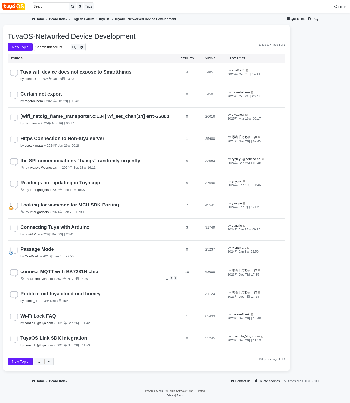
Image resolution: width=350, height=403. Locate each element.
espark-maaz (34, 145)
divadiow (31, 123)
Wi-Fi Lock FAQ (38, 316)
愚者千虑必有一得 (244, 137)
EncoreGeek (241, 314)
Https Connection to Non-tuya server (62, 138)
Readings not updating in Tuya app (60, 182)
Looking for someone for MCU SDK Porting (69, 204)
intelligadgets (39, 190)
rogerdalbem (34, 101)
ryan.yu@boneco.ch (44, 167)
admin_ (30, 301)
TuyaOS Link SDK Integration (53, 338)
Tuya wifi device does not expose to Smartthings (75, 71)
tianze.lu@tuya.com (39, 323)
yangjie (237, 181)
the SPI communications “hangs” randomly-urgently (80, 160)
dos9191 (31, 234)
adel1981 (31, 79)
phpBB (162, 391)
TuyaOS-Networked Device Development (72, 36)
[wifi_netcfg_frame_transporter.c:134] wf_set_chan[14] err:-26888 (94, 116)
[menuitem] (340, 6)
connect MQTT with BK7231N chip (59, 271)
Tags (88, 6)
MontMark (32, 256)
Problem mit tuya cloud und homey (60, 293)
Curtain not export (41, 94)
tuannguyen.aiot (41, 278)
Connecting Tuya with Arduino (55, 227)
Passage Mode (37, 249)
